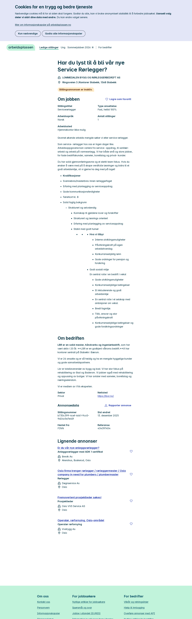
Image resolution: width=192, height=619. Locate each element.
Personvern (43, 607)
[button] (118, 405)
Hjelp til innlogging (134, 607)
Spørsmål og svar (82, 607)
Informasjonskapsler (48, 613)
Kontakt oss (43, 601)
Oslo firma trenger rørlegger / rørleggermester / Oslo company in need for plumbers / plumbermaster (92, 472)
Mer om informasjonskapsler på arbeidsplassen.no (43, 24)
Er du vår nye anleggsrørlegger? (78, 447)
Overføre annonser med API (139, 613)
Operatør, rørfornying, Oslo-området (81, 520)
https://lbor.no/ (106, 396)
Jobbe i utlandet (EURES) (86, 613)
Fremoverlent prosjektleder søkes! (79, 497)
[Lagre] (131, 451)
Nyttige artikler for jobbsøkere (88, 601)
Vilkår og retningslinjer (136, 601)
